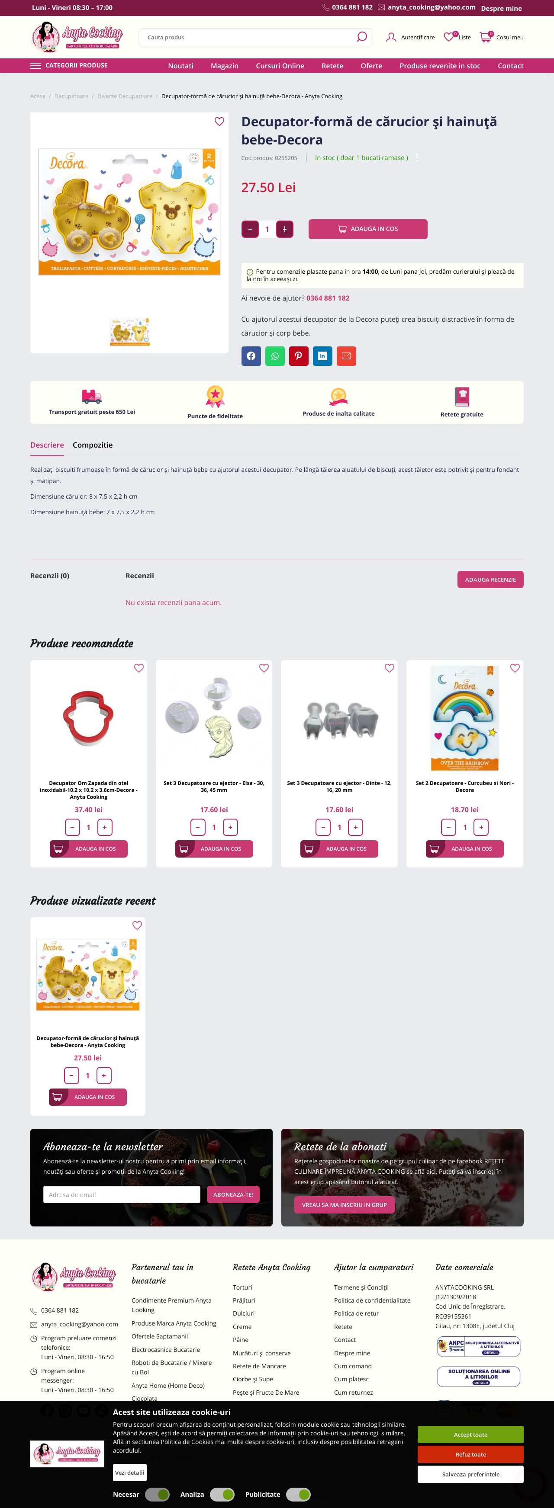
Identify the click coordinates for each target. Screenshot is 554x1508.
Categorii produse (76, 66)
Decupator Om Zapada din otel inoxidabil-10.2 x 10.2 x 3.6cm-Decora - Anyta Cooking (89, 789)
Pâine (240, 1340)
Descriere (47, 445)
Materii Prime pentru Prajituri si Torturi (173, 1417)
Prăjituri (244, 1301)
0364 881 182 (328, 298)
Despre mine (352, 1353)
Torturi (242, 1288)
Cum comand (353, 1366)
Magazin (225, 65)
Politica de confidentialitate (372, 1301)
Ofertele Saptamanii (160, 1336)
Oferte (372, 65)
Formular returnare (361, 1406)
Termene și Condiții (361, 1288)
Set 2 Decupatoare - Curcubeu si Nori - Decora (465, 786)
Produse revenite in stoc (440, 65)
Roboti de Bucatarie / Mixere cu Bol (172, 1368)
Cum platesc (351, 1379)
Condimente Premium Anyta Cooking (172, 1305)
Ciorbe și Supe (253, 1379)
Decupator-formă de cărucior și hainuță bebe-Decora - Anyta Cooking (88, 1041)
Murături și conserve (262, 1353)
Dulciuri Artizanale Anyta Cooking (166, 1439)
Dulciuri (243, 1313)
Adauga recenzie (490, 579)
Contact (511, 65)
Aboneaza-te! (233, 1194)
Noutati (180, 65)
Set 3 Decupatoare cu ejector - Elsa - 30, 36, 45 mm (214, 786)
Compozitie (93, 445)
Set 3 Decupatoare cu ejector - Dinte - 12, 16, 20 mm (339, 786)
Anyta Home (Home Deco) (168, 1386)
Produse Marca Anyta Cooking (174, 1323)
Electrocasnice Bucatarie (166, 1350)
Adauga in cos (368, 229)
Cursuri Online (280, 65)
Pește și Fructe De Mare (266, 1393)
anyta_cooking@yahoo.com (74, 1324)
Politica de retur (356, 1313)
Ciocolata (145, 1399)
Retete (332, 65)
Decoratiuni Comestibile (165, 1458)
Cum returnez (353, 1393)
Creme (242, 1327)
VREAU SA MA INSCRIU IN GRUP (344, 1205)
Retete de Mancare (259, 1366)
